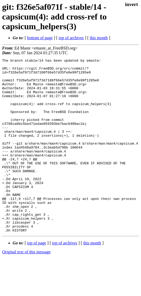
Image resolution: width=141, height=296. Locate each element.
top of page (36, 277)
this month (99, 38)
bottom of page (40, 38)
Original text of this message (26, 286)
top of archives (71, 38)
